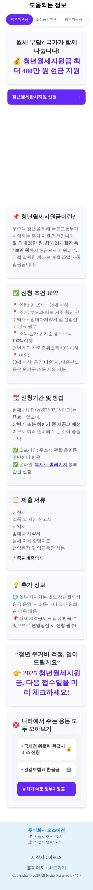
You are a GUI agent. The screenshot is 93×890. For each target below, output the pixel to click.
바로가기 (57, 867)
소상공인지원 (46, 19)
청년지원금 (73, 19)
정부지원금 (19, 19)
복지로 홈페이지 (51, 464)
